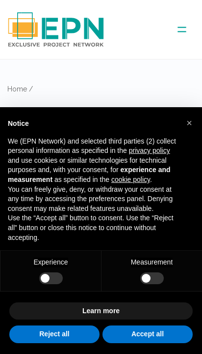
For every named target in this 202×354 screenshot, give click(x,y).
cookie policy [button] (130, 179)
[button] (189, 123)
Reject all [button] (54, 334)
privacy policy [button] (149, 150)
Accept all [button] (147, 334)
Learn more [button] (101, 311)
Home (17, 89)
